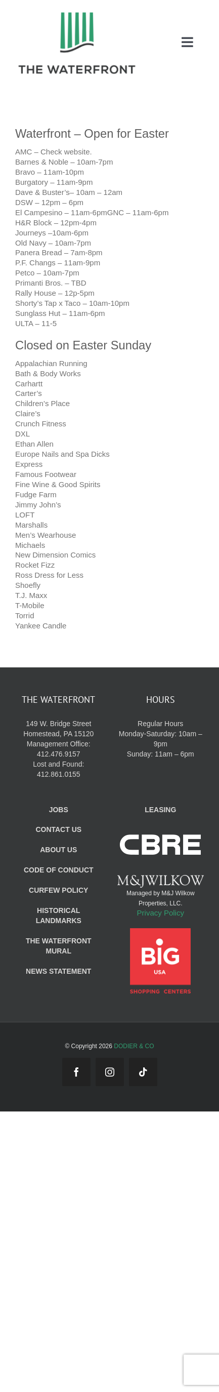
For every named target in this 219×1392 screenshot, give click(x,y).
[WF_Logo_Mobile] (77, 14)
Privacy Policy (160, 912)
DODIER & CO (134, 1046)
